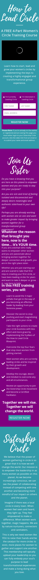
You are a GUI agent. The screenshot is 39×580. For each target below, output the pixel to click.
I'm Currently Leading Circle (11, 98)
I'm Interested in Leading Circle (28, 98)
